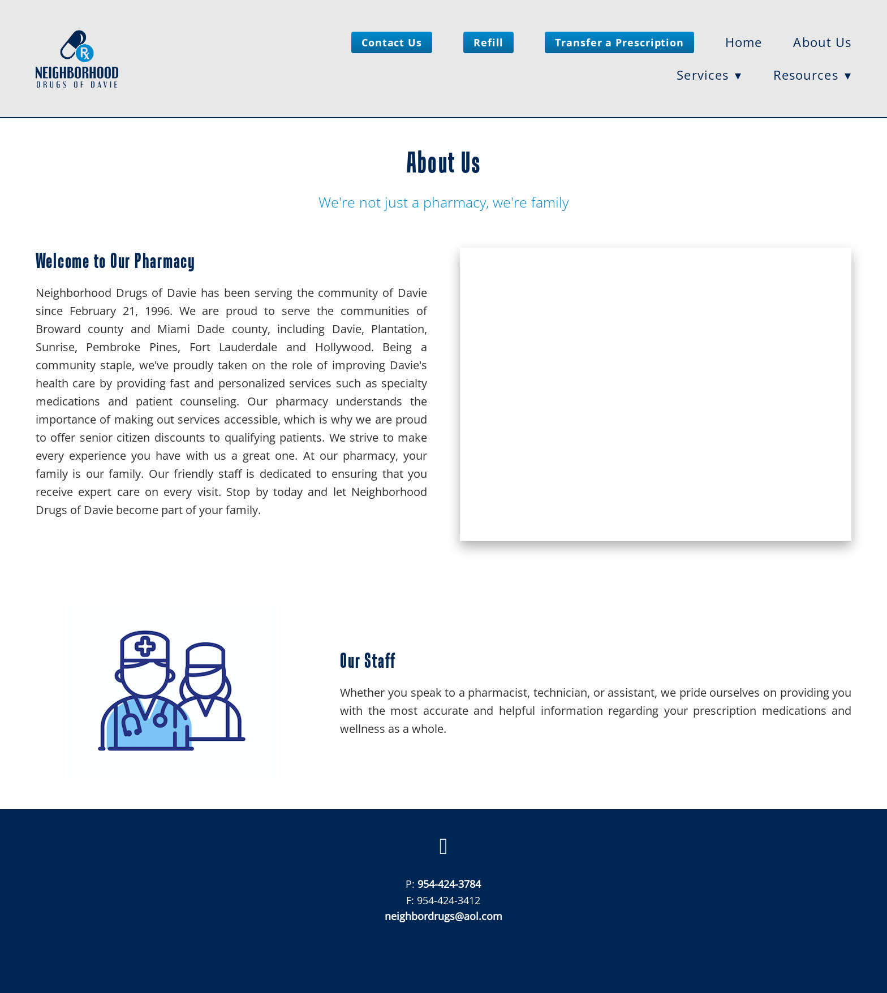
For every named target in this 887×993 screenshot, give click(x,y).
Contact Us (391, 42)
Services (709, 75)
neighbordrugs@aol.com (443, 916)
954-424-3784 (449, 884)
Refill (488, 42)
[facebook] (443, 846)
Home (743, 42)
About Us (822, 42)
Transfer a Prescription (619, 42)
